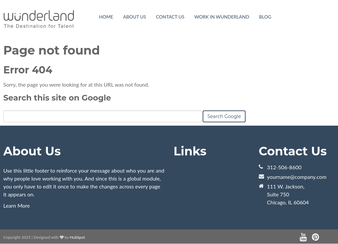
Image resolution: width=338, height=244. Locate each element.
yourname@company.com (296, 177)
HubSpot (77, 237)
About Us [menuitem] (134, 17)
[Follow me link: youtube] (303, 237)
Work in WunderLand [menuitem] (221, 17)
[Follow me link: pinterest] (315, 237)
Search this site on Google (57, 97)
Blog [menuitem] (265, 17)
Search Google (224, 116)
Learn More (16, 205)
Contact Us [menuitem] (170, 17)
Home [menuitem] (106, 17)
